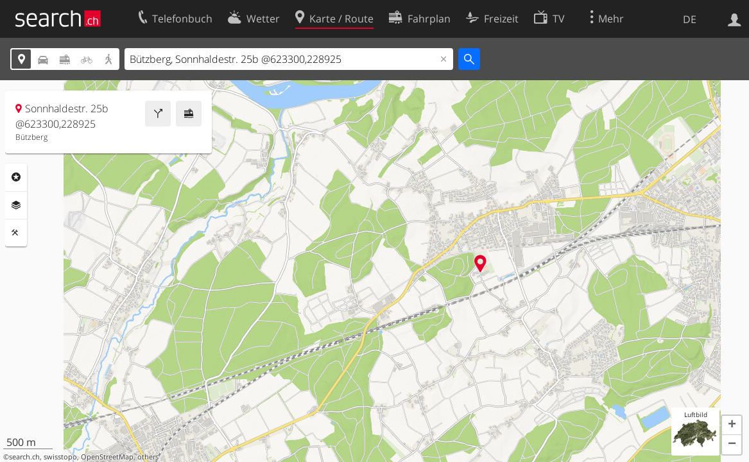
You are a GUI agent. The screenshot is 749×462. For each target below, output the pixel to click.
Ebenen (16, 205)
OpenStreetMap (107, 456)
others (148, 456)
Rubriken (16, 177)
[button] (731, 425)
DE (689, 19)
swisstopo (60, 456)
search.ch (24, 456)
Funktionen (16, 232)
